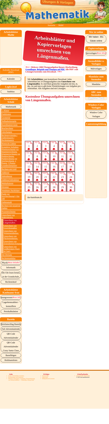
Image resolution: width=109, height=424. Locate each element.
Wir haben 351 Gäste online (96, 39)
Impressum (45, 377)
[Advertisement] (14, 49)
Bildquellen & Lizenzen (48, 378)
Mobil (60, 25)
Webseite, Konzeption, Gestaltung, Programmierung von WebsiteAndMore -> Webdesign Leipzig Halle (21, 379)
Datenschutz (45, 376)
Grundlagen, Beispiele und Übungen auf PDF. (45, 69)
